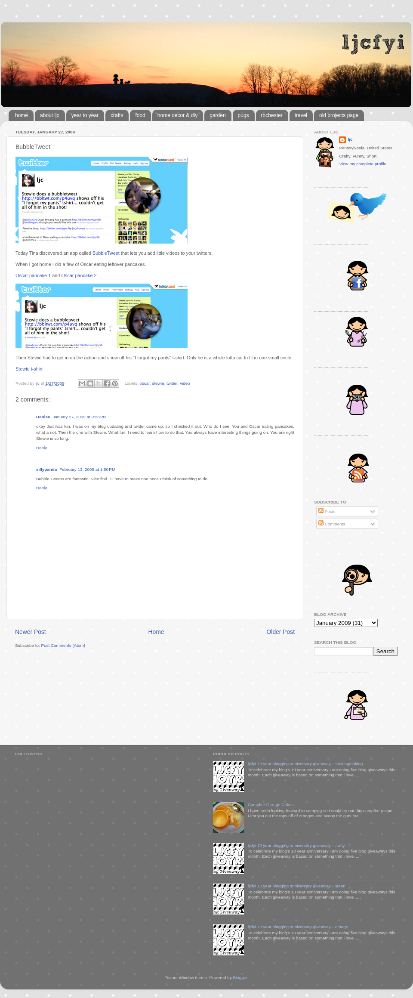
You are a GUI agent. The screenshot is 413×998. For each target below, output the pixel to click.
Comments (331, 524)
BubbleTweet (106, 253)
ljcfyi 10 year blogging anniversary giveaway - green (296, 886)
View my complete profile (362, 163)
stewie (158, 383)
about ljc (49, 115)
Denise (43, 416)
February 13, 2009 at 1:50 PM (87, 469)
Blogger (240, 977)
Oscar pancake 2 (78, 275)
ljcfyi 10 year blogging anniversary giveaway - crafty (296, 845)
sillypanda (46, 469)
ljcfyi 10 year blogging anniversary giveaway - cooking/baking (305, 763)
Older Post (281, 631)
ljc (350, 139)
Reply (41, 447)
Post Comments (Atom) (63, 645)
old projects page (338, 115)
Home (156, 631)
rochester (272, 115)
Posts (326, 511)
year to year (85, 115)
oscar (144, 383)
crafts (117, 115)
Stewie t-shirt (29, 368)
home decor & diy (177, 115)
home (21, 115)
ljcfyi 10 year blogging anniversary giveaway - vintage (298, 926)
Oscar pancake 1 (33, 275)
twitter (172, 383)
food (140, 115)
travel (301, 115)
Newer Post (30, 631)
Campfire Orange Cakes (270, 804)
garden (217, 115)
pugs (243, 115)
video (185, 383)
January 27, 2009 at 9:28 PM (79, 416)
